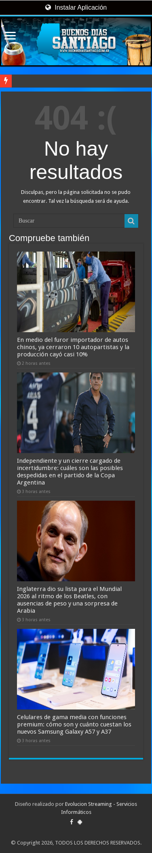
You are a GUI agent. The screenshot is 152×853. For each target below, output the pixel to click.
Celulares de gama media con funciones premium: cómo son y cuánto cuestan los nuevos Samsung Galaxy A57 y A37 (74, 724)
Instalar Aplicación (76, 7)
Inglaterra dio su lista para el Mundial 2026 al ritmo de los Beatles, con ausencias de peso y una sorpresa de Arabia (69, 599)
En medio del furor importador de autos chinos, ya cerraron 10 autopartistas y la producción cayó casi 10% (73, 347)
